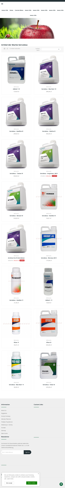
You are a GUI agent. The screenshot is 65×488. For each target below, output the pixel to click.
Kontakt (3, 427)
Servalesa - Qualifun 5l (16, 131)
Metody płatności (6, 419)
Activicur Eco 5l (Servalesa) (16, 258)
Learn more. (10, 479)
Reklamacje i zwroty (7, 425)
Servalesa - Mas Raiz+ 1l (16, 384)
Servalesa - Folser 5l (49, 384)
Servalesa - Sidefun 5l (48, 131)
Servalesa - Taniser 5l (16, 173)
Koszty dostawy (5, 416)
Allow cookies (31, 483)
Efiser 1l (16, 342)
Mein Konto (4, 433)
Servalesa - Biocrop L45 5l (48, 258)
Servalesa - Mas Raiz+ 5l (48, 89)
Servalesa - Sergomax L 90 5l (48, 173)
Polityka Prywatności (7, 422)
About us (3, 410)
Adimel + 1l (48, 300)
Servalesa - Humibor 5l (49, 216)
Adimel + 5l (16, 89)
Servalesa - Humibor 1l (16, 300)
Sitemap (3, 430)
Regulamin (4, 413)
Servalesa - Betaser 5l (16, 216)
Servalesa (16, 86)
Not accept (9, 483)
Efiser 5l (48, 342)
